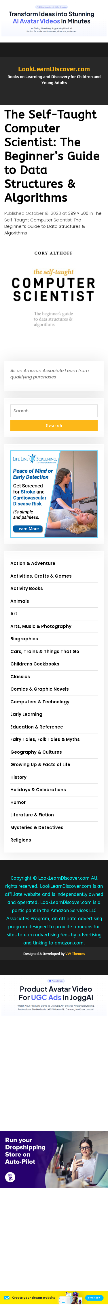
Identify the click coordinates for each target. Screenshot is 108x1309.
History (18, 777)
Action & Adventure (32, 563)
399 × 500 (78, 213)
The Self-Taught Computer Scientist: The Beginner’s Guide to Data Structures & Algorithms (53, 223)
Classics (20, 677)
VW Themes (75, 954)
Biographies (24, 639)
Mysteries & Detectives (36, 827)
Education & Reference (36, 727)
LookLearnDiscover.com (54, 69)
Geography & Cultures (36, 752)
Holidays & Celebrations (38, 790)
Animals (19, 601)
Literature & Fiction (32, 815)
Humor (18, 802)
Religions (20, 840)
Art (13, 614)
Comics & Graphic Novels (39, 689)
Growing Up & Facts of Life (40, 764)
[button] (54, 102)
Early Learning (26, 714)
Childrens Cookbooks (34, 664)
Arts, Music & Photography (40, 626)
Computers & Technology (39, 702)
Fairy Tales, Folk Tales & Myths (45, 739)
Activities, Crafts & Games (41, 576)
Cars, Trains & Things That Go (44, 651)
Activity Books (26, 588)
